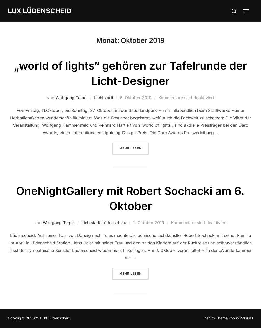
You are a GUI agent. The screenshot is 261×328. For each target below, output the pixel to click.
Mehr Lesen (134, 148)
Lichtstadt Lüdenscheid (103, 222)
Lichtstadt (103, 97)
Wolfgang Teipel (71, 97)
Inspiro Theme (215, 318)
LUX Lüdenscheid (39, 11)
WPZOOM (244, 318)
